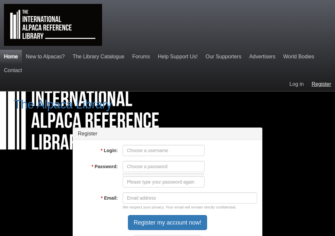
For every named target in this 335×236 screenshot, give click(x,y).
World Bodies (298, 56)
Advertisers (262, 56)
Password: (105, 166)
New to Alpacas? (45, 56)
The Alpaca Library (63, 104)
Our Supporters (223, 56)
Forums (141, 56)
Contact (13, 70)
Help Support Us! (178, 56)
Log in (297, 84)
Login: (109, 150)
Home (11, 56)
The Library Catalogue (98, 56)
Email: (109, 198)
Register (321, 84)
